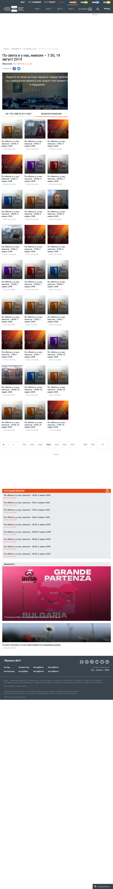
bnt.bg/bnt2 (38, 671)
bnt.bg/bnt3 (53, 667)
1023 (40, 445)
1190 (93, 445)
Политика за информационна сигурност (19, 693)
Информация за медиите (44, 682)
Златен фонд (33, 680)
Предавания (16, 49)
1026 (65, 445)
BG (108, 9)
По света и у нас (30, 49)
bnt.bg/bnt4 (53, 671)
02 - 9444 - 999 (100, 670)
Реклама (95, 14)
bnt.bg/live (23, 671)
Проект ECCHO (70, 693)
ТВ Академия (8, 682)
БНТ (23, 2)
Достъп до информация (24, 682)
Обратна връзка (43, 693)
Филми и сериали (46, 680)
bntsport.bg (24, 667)
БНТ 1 (37, 9)
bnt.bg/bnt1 (38, 667)
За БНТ (6, 680)
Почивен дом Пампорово (92, 682)
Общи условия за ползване (14, 691)
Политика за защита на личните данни (41, 691)
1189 (85, 445)
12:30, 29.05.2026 (10, 648)
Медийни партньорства (72, 682)
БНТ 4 (71, 9)
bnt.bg (7, 667)
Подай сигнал (89, 680)
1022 (32, 445)
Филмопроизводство (18, 680)
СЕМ (52, 693)
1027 (72, 445)
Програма (58, 680)
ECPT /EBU (59, 693)
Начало (6, 49)
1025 (57, 445)
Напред (98, 680)
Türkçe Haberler (21, 686)
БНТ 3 (60, 9)
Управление (67, 680)
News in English (9, 686)
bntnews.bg (9, 671)
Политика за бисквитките (67, 691)
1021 (24, 445)
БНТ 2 (48, 9)
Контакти (78, 680)
